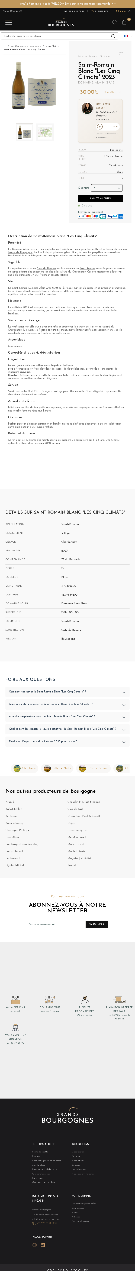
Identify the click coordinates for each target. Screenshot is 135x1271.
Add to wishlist (121, 54)
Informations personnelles (82, 1205)
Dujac (71, 823)
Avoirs (74, 1214)
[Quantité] (107, 188)
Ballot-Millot (13, 809)
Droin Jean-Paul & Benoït (84, 816)
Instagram (34, 1243)
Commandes (77, 1209)
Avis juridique (38, 1166)
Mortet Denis (76, 852)
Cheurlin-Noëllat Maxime (84, 802)
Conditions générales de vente (44, 1161)
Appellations (77, 1161)
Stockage (75, 1157)
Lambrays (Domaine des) (22, 845)
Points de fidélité (38, 1152)
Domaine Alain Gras (96, 82)
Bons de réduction (79, 1223)
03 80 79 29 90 (13, 11)
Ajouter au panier (100, 199)
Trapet (72, 866)
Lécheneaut (13, 859)
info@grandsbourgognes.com (43, 1219)
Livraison (36, 1157)
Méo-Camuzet (77, 838)
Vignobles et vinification (81, 1175)
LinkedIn (42, 1243)
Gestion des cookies (43, 1184)
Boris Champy (14, 823)
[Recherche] (59, 35)
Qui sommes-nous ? (40, 1175)
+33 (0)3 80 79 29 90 (44, 1223)
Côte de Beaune (46, 269)
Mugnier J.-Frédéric (80, 859)
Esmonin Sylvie (77, 831)
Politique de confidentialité (43, 1170)
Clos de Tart (75, 809)
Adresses (75, 1219)
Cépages (75, 1166)
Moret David (76, 845)
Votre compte (80, 1198)
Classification (77, 1152)
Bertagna (11, 816)
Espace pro (99, 11)
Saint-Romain (87, 269)
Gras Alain (12, 838)
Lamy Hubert (14, 852)
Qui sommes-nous (74, 11)
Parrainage (36, 1180)
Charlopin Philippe (17, 831)
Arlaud (9, 802)
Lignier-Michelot (16, 866)
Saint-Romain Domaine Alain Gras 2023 (35, 288)
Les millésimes (77, 1170)
